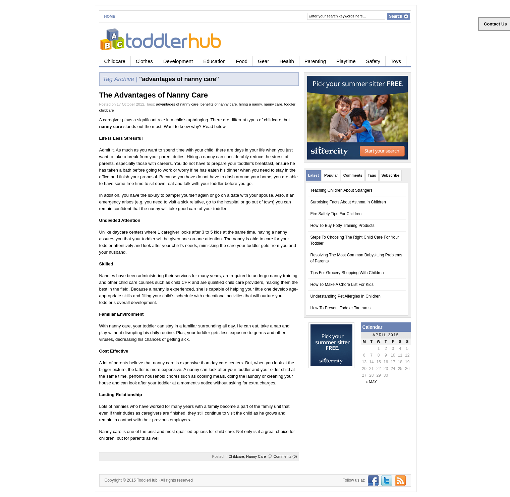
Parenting (315, 61)
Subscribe (390, 175)
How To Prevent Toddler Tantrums (340, 308)
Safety (373, 61)
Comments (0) (285, 456)
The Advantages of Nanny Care (153, 95)
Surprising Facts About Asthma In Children (348, 202)
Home (109, 16)
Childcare (114, 61)
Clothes (144, 61)
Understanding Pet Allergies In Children (345, 296)
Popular (331, 175)
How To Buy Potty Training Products (342, 225)
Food (241, 61)
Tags (372, 175)
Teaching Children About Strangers (341, 190)
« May (371, 382)
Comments (352, 175)
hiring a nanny (250, 104)
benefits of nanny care (219, 104)
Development (178, 61)
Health (286, 61)
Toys (396, 61)
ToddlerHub (147, 480)
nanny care (273, 104)
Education (214, 61)
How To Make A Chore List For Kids (342, 284)
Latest (313, 175)
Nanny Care (256, 456)
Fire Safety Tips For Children (336, 213)
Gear (263, 61)
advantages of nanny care (177, 104)
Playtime (346, 61)
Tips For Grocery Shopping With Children (347, 272)
